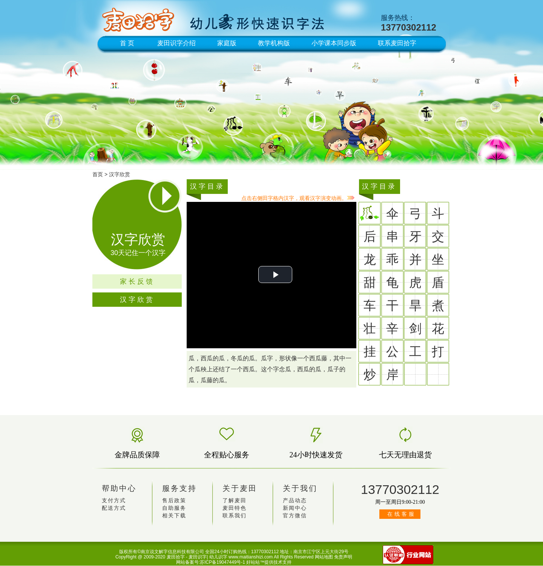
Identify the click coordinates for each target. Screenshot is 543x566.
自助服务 (174, 508)
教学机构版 (274, 43)
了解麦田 (234, 500)
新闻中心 (295, 508)
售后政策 (174, 500)
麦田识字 (198, 557)
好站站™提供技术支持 (268, 562)
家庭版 (226, 43)
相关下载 (174, 515)
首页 (97, 174)
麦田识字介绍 (176, 43)
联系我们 (234, 515)
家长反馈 (137, 281)
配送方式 (114, 508)
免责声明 (343, 557)
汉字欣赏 (119, 174)
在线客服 (401, 514)
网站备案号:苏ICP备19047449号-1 (210, 562)
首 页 (127, 43)
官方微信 (295, 515)
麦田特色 (234, 508)
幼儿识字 (218, 557)
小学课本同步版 (333, 43)
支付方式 (114, 500)
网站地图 (324, 557)
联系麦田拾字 (397, 43)
